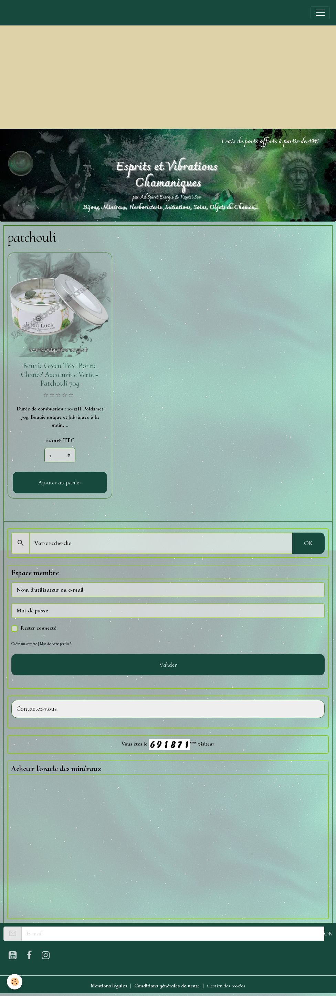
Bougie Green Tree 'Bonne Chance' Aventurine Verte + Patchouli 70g (59, 374)
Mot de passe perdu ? (55, 643)
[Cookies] (14, 981)
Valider (168, 664)
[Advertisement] (168, 77)
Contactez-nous (37, 709)
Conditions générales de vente (167, 985)
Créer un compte (24, 643)
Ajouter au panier (60, 482)
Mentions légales (109, 985)
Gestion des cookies (226, 985)
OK (308, 543)
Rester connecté (38, 627)
